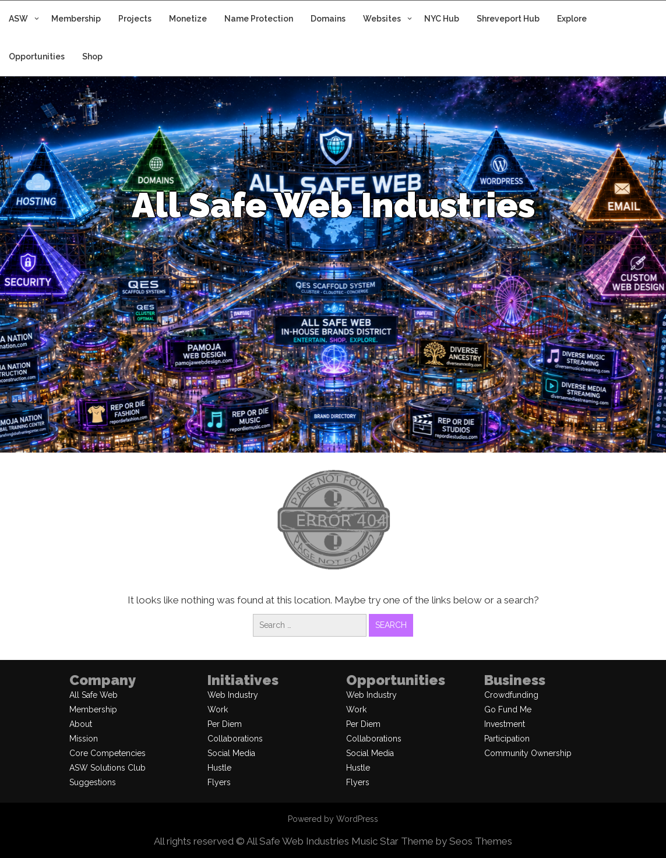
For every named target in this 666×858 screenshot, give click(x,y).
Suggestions (92, 782)
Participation (507, 738)
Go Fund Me (507, 709)
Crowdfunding (511, 695)
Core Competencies (107, 753)
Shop (92, 56)
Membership (76, 18)
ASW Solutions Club (107, 767)
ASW (18, 18)
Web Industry (232, 695)
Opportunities (37, 56)
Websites (382, 18)
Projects (134, 18)
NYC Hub (441, 18)
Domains (328, 18)
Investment (504, 724)
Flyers (219, 782)
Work (217, 709)
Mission (83, 738)
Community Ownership (528, 753)
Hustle (219, 767)
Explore (572, 18)
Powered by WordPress (333, 819)
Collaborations (235, 738)
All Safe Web (93, 695)
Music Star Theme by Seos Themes (431, 841)
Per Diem (224, 724)
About (80, 724)
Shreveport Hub (508, 18)
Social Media (231, 753)
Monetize (188, 18)
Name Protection (258, 18)
